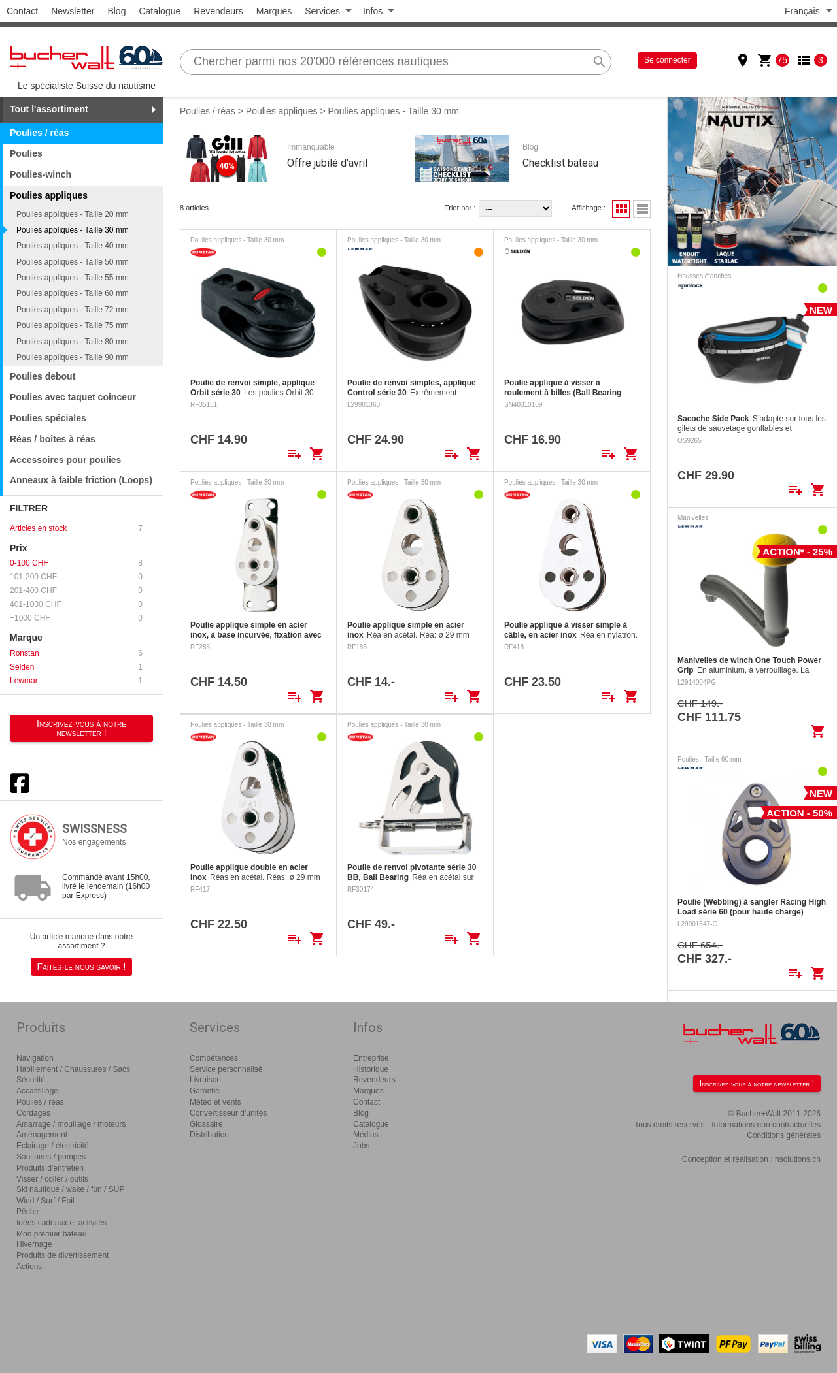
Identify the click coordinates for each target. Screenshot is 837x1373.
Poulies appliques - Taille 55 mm (72, 277)
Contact (22, 11)
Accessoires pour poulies (65, 460)
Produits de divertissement (62, 1255)
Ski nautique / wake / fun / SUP (70, 1189)
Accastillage (37, 1090)
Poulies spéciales (48, 418)
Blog (116, 11)
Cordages (33, 1113)
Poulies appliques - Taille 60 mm (72, 293)
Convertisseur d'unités (228, 1113)
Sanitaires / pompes (51, 1156)
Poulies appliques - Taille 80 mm (72, 341)
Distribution (209, 1134)
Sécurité (30, 1079)
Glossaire (206, 1124)
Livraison (205, 1079)
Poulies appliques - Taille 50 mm (72, 262)
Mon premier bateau (51, 1233)
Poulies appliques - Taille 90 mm (72, 357)
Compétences (214, 1058)
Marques (274, 11)
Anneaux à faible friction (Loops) (81, 480)
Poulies (26, 153)
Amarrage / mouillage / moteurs (71, 1124)
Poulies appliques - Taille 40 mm (72, 245)
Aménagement (41, 1134)
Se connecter (667, 60)
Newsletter (72, 11)
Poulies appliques (282, 111)
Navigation (35, 1058)
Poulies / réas (39, 132)
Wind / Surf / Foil (45, 1200)
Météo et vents (215, 1101)
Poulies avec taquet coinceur (73, 397)
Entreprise (371, 1058)
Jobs (361, 1145)
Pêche (27, 1211)
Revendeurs (218, 11)
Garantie (205, 1090)
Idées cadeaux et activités (61, 1222)
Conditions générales (784, 1135)
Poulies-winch (40, 174)
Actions (29, 1266)
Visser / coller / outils (52, 1179)
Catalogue (159, 11)
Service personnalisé (226, 1069)
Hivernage (34, 1244)
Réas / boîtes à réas (52, 439)
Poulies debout (42, 376)
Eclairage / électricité (52, 1145)
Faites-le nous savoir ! (81, 966)
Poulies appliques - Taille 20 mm (72, 214)
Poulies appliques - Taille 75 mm (72, 325)
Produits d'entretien (50, 1167)
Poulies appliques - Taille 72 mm (72, 309)
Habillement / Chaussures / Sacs (73, 1069)
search (599, 62)
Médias (366, 1134)
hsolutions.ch (798, 1159)
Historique (370, 1069)
